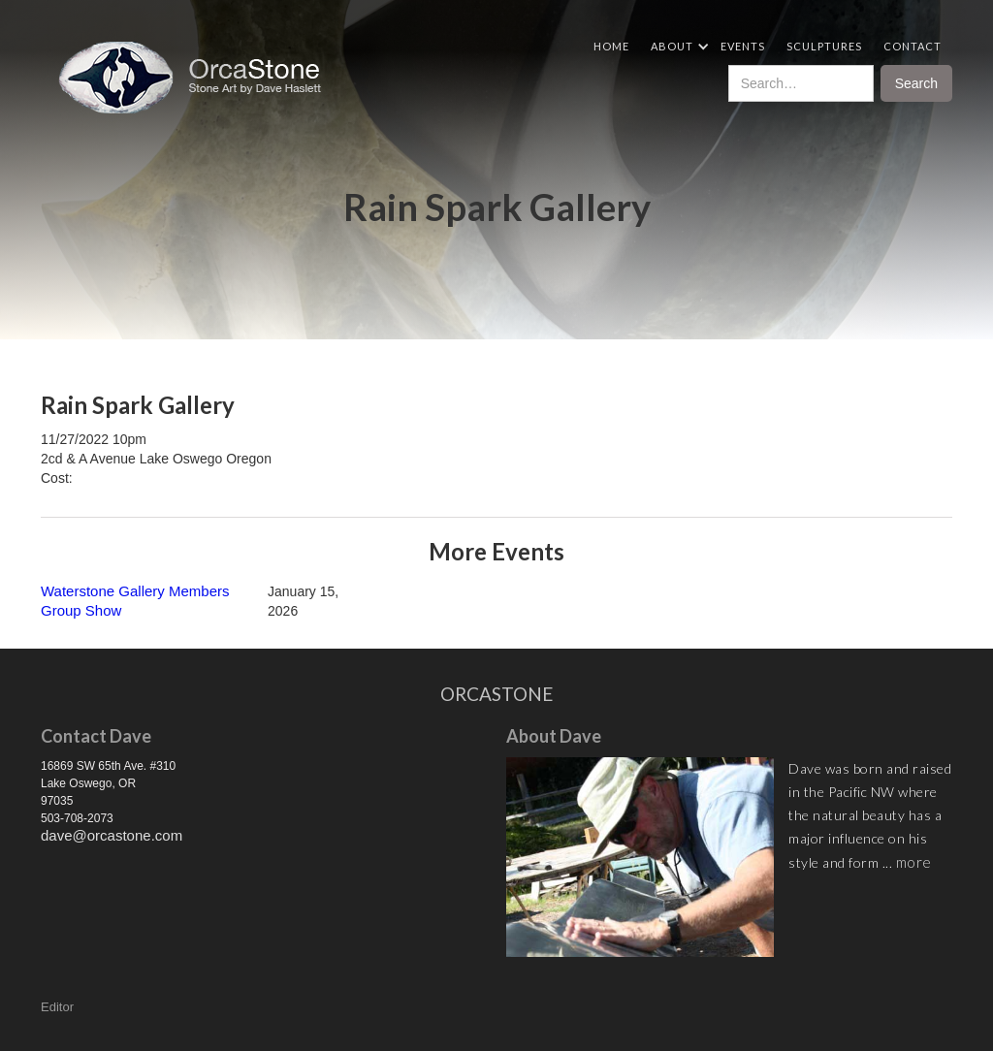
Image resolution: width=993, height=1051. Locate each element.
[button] (675, 46)
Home (611, 46)
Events (743, 46)
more (914, 862)
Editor (57, 1007)
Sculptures (824, 46)
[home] (197, 77)
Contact (912, 46)
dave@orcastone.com (111, 835)
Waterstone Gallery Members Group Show (135, 601)
